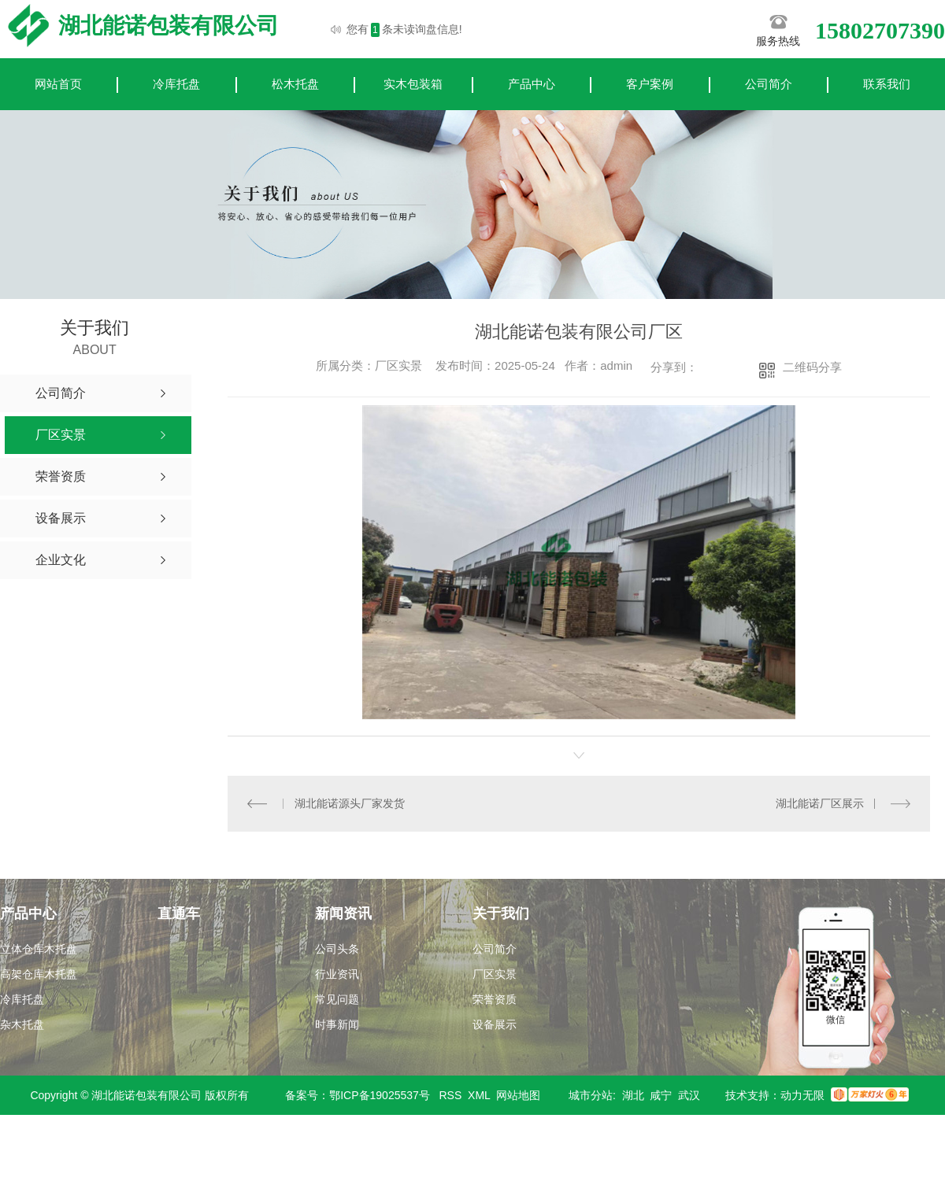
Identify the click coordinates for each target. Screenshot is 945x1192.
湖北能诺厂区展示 (820, 803)
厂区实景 (494, 974)
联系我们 (886, 83)
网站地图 (518, 1095)
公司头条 (337, 949)
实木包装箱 (413, 83)
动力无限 (802, 1095)
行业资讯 (337, 974)
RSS (450, 1095)
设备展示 (494, 1024)
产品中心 (531, 83)
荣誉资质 (494, 999)
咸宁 (661, 1095)
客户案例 (649, 83)
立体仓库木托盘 (38, 949)
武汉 (689, 1095)
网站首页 (58, 83)
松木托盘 (295, 83)
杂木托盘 (22, 1024)
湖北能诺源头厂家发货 (350, 803)
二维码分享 (812, 367)
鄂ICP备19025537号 (379, 1095)
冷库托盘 (176, 83)
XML (479, 1095)
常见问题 (337, 999)
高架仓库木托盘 (38, 974)
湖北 (633, 1095)
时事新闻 (337, 1024)
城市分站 (591, 1095)
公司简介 (768, 83)
